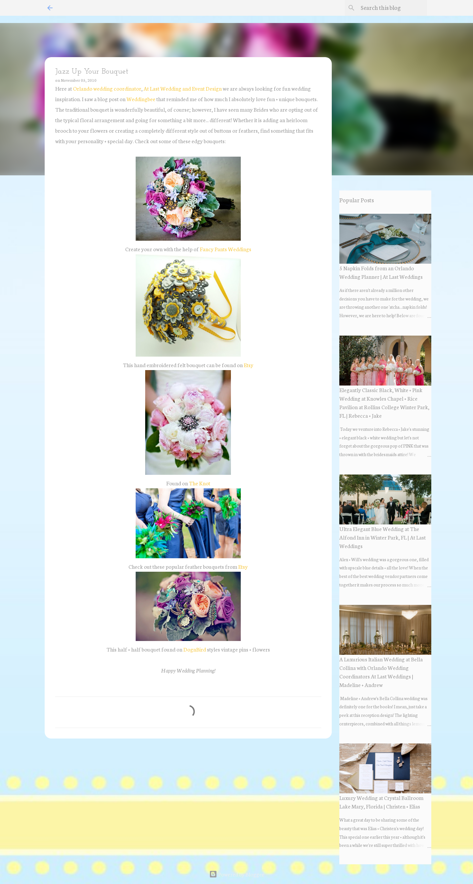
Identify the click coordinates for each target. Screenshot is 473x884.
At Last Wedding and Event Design (183, 88)
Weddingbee (140, 98)
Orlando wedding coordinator (107, 88)
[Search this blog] (392, 8)
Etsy (248, 364)
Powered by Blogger (236, 874)
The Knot (199, 483)
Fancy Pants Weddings (225, 249)
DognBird (195, 649)
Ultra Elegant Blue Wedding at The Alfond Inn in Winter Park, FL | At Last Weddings (382, 537)
